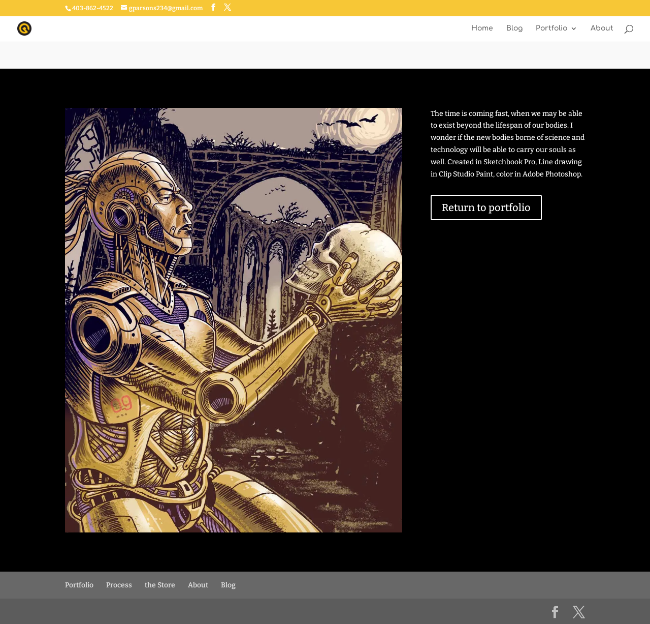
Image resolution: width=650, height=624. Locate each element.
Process (119, 585)
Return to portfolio (486, 207)
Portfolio (551, 28)
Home (482, 28)
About (602, 28)
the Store (160, 585)
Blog (514, 28)
